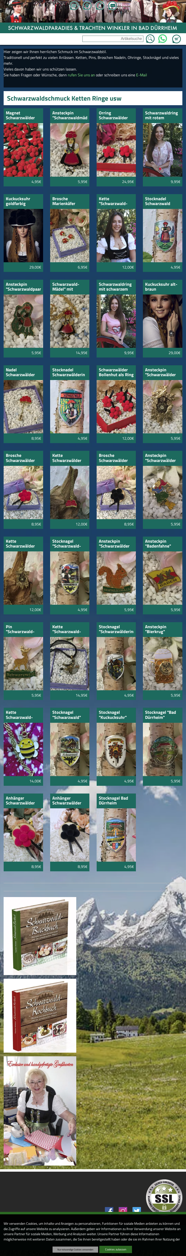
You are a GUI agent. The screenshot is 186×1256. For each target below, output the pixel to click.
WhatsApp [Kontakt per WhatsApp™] (162, 37)
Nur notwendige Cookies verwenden (75, 1249)
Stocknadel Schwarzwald (157, 201)
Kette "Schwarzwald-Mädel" (113, 201)
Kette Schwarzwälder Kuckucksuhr (20, 544)
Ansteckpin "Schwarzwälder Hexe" (160, 458)
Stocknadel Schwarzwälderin (68, 372)
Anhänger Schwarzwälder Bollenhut (20, 801)
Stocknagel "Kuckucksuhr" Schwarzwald (113, 715)
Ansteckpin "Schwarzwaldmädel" (69, 116)
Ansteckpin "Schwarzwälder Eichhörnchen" (114, 544)
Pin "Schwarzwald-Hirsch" (20, 629)
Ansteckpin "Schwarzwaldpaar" (23, 287)
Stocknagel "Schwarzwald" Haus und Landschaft (66, 715)
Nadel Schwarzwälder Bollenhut (20, 372)
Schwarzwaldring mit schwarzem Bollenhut (115, 287)
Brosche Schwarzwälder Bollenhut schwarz (113, 458)
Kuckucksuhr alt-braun (161, 287)
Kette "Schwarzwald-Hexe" (66, 629)
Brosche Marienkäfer (63, 201)
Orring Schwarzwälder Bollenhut (113, 116)
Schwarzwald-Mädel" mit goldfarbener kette (65, 287)
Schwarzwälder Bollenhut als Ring (116, 372)
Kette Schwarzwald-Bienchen (19, 715)
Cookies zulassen (115, 1249)
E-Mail (141, 75)
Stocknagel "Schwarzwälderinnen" (116, 629)
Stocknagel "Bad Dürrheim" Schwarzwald (160, 715)
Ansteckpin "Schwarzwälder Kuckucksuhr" (160, 372)
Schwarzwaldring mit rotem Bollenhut (161, 116)
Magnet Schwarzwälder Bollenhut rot (20, 116)
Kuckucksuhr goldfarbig (18, 201)
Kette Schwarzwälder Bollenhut (66, 458)
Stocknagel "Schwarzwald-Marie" (66, 544)
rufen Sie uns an (81, 75)
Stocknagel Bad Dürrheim (113, 801)
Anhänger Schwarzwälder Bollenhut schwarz (66, 801)
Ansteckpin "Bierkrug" (155, 629)
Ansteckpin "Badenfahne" (158, 544)
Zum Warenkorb (176, 36)
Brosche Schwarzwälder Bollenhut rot (20, 458)
